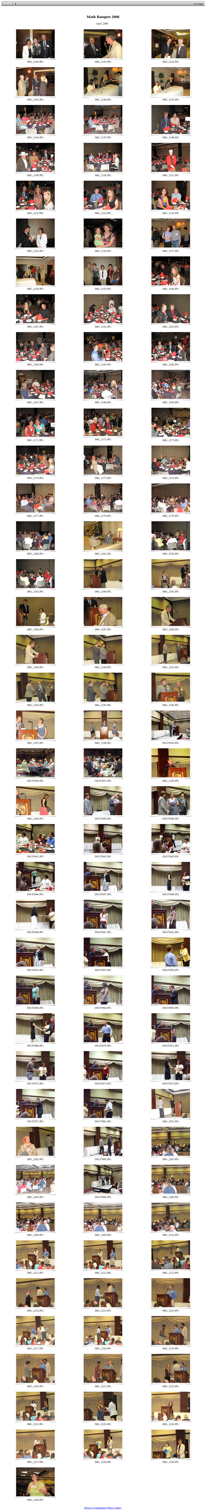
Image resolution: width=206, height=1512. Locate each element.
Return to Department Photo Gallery (103, 1508)
